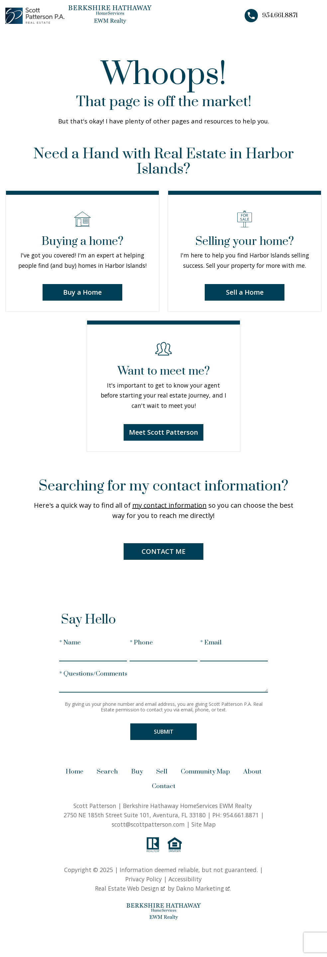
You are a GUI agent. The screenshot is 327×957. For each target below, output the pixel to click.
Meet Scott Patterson (163, 432)
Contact (163, 786)
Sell (161, 771)
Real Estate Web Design (130, 888)
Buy (137, 771)
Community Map (205, 771)
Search (107, 771)
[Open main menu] (314, 16)
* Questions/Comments (93, 674)
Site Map (203, 824)
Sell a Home (245, 292)
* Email (211, 642)
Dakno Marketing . (203, 888)
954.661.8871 (241, 815)
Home (74, 771)
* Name (70, 642)
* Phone (141, 642)
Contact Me (163, 551)
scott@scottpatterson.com (148, 824)
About (252, 771)
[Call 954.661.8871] (271, 15)
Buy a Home (82, 292)
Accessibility (185, 879)
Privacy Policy (143, 879)
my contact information (169, 505)
